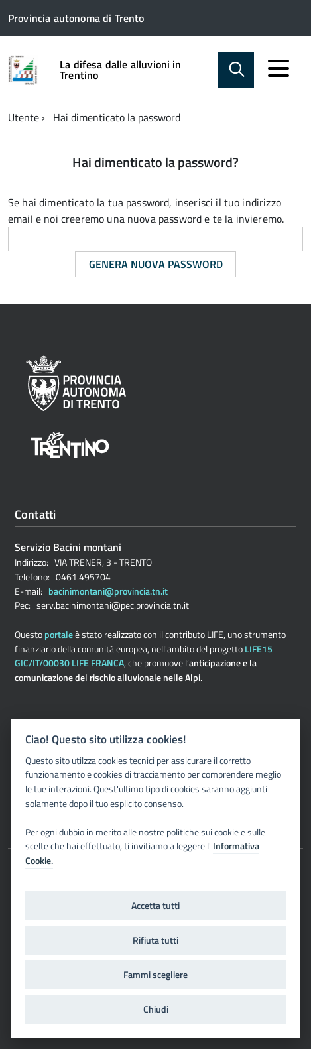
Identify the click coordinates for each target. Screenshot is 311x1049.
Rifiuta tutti (155, 940)
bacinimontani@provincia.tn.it (108, 591)
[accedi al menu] (278, 68)
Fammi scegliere (155, 974)
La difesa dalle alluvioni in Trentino (120, 69)
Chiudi (155, 1009)
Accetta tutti (155, 905)
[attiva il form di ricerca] (236, 70)
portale (58, 634)
